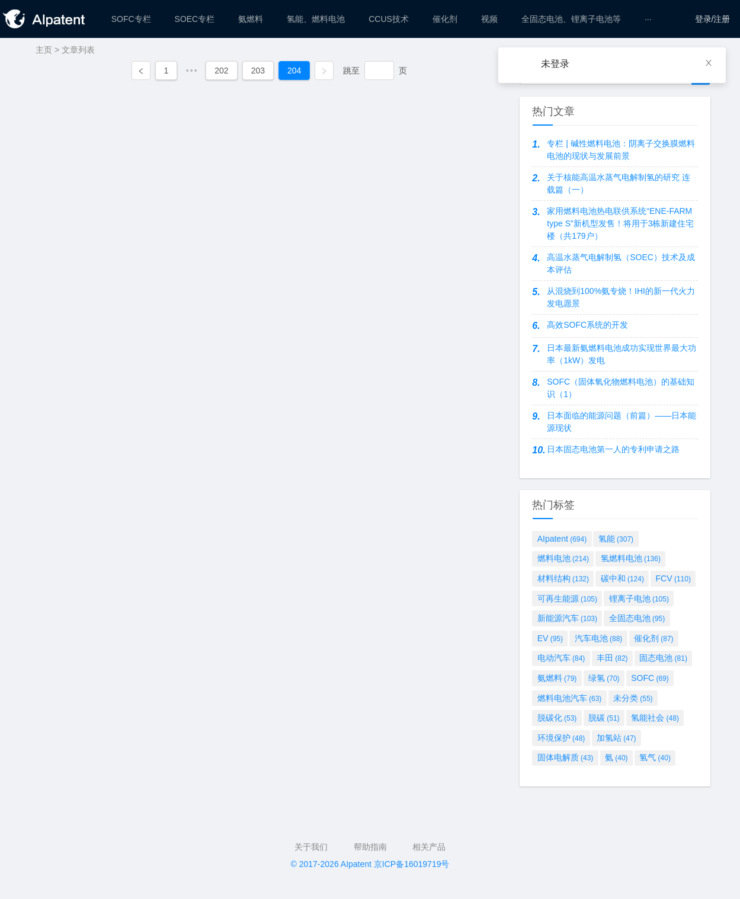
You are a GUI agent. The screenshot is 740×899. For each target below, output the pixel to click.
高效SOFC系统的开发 (587, 324)
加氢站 (616, 738)
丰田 (612, 658)
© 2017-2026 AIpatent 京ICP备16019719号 (370, 864)
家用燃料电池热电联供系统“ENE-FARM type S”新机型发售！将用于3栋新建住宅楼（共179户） (620, 223)
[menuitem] (131, 19)
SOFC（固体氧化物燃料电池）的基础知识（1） (620, 388)
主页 (44, 50)
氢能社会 (655, 717)
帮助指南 (370, 847)
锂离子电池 (639, 598)
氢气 (655, 757)
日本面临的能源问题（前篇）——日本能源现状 (621, 422)
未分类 (633, 698)
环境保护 (561, 738)
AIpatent (562, 538)
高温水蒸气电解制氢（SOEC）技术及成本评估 (621, 263)
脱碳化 (557, 717)
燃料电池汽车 (569, 698)
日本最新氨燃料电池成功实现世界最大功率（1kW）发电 (621, 354)
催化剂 (654, 638)
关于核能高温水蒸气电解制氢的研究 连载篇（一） (618, 183)
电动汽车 (561, 658)
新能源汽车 (567, 618)
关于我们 (311, 847)
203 (258, 70)
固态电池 (663, 658)
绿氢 (604, 678)
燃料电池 (563, 558)
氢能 (615, 538)
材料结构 (563, 578)
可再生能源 (567, 598)
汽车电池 (599, 638)
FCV (673, 578)
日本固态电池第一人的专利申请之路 (613, 449)
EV (550, 638)
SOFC (650, 678)
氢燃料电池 (631, 558)
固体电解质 (565, 757)
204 (294, 70)
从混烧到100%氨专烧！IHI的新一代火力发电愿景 (621, 297)
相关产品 (429, 847)
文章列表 (78, 50)
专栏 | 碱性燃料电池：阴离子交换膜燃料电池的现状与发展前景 (620, 150)
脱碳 (604, 717)
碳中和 (622, 578)
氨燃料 (557, 678)
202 (221, 70)
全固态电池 (637, 618)
